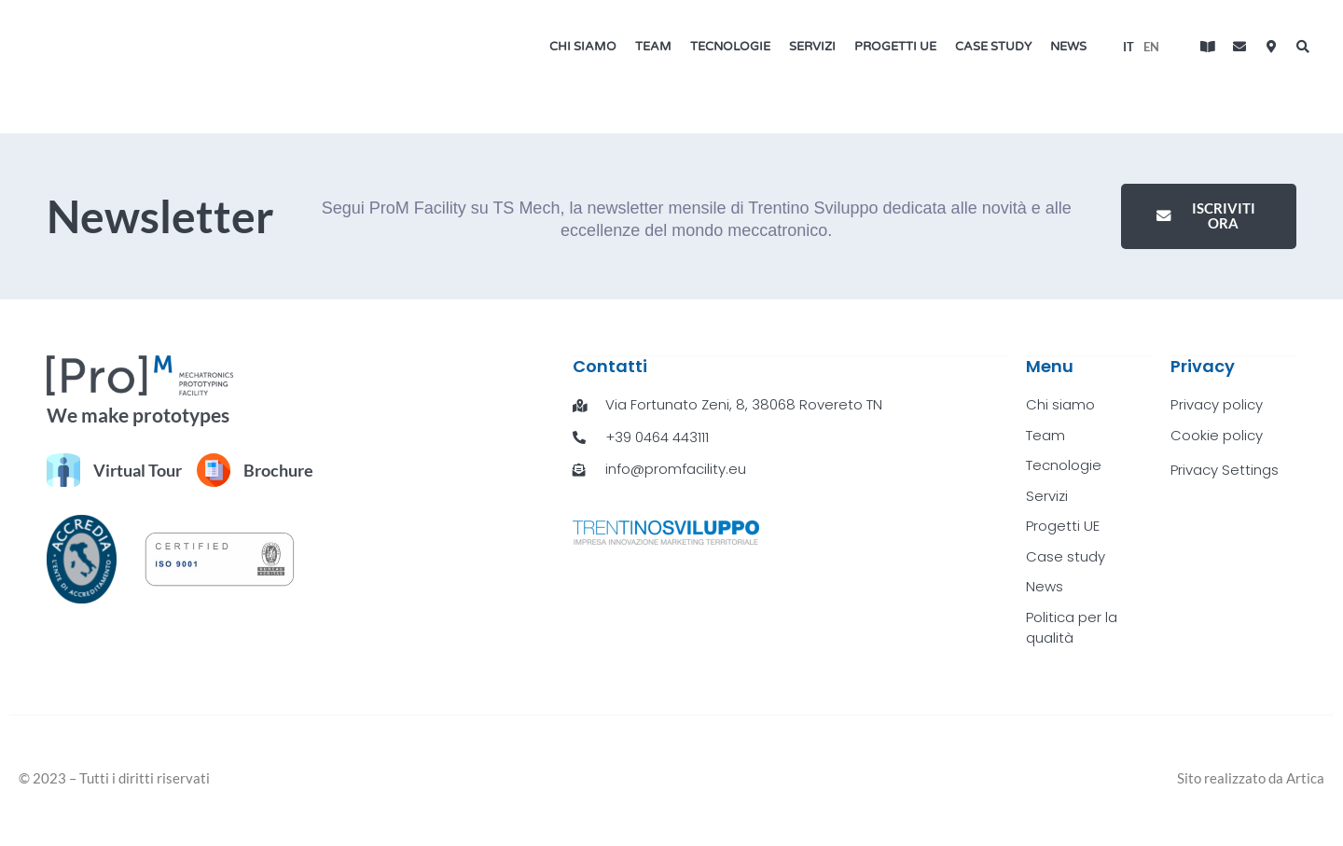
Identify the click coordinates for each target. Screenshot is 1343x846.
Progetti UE (895, 46)
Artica (1305, 777)
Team (653, 46)
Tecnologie (730, 46)
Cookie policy (1216, 434)
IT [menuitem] (1128, 46)
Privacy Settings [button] (1224, 468)
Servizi (812, 46)
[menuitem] (1128, 46)
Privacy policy (1216, 403)
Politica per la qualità (1071, 626)
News (1068, 46)
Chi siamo (582, 46)
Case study (993, 46)
